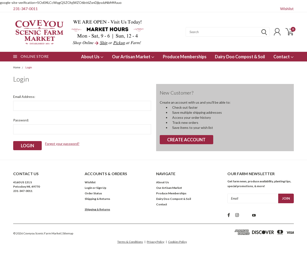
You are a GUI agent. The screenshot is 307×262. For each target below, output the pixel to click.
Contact (283, 56)
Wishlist (287, 8)
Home (16, 67)
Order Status (93, 193)
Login (28, 67)
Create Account (186, 139)
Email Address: (24, 97)
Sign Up (101, 188)
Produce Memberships (185, 56)
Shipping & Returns (97, 199)
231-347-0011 (25, 8)
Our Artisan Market (133, 56)
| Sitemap (67, 233)
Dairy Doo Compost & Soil (240, 56)
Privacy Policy (155, 242)
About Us (92, 56)
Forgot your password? (62, 144)
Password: (21, 120)
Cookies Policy (177, 242)
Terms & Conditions (130, 242)
